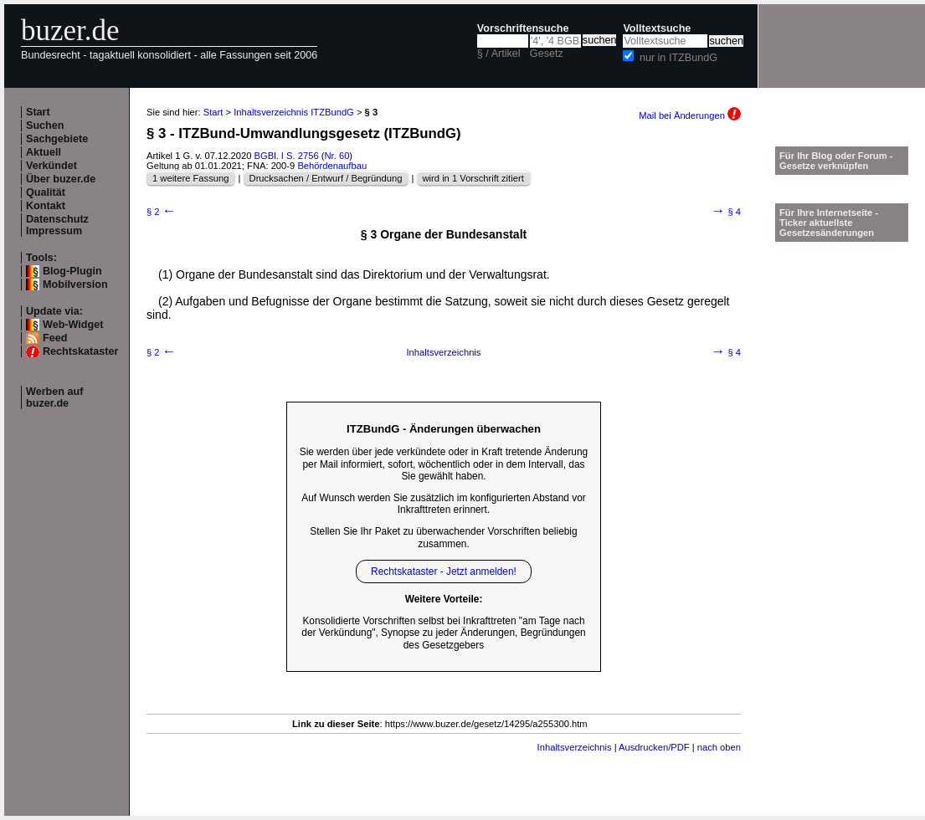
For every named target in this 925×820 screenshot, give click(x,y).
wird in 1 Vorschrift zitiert (473, 178)
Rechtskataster (80, 351)
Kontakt (45, 206)
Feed (55, 338)
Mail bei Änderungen (690, 115)
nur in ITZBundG (678, 58)
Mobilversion (75, 284)
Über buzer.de (60, 179)
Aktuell (43, 152)
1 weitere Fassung (190, 178)
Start (38, 112)
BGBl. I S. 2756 (286, 156)
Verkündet (51, 166)
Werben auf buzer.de (54, 397)
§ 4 (726, 212)
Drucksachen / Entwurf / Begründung (326, 178)
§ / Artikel (499, 53)
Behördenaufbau (332, 166)
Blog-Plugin (72, 271)
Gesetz (546, 53)
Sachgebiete (57, 139)
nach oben (719, 747)
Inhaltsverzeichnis (444, 352)
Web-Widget (73, 325)
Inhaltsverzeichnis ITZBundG (294, 112)
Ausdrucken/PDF (654, 747)
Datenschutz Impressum (57, 225)
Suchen (45, 125)
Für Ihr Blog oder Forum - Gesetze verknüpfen (836, 161)
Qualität (45, 192)
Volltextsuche (657, 28)
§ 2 (161, 212)
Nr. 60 (337, 156)
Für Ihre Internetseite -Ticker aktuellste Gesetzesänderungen (828, 223)
